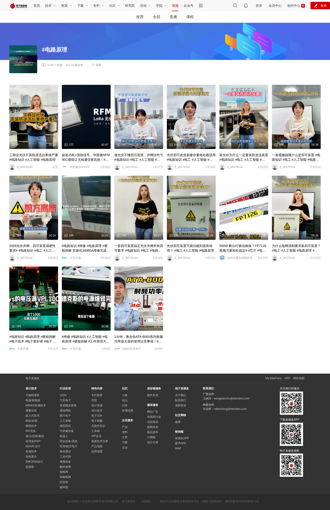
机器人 (64, 436)
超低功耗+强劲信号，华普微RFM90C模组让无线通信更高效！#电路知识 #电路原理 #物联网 (86, 157)
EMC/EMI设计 (34, 461)
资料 (125, 432)
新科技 (64, 487)
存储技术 (31, 451)
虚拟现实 (65, 426)
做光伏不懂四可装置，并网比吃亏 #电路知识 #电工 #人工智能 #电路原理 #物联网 (138, 157)
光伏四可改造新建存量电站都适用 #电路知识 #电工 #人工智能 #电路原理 (191, 157)
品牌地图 (96, 451)
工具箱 (95, 431)
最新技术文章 (99, 441)
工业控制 (65, 456)
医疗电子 (65, 415)
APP (287, 378)
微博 (178, 422)
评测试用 (127, 410)
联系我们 (180, 400)
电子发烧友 (129, 501)
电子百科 (96, 415)
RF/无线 (31, 431)
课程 (190, 17)
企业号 (188, 5)
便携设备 (65, 461)
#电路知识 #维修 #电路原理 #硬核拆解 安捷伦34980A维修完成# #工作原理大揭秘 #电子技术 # (85, 248)
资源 (65, 5)
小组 (125, 395)
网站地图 (298, 378)
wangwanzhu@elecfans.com (232, 398)
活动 (143, 5)
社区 (113, 5)
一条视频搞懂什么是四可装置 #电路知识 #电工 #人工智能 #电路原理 (296, 157)
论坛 (125, 400)
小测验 (151, 437)
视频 (175, 5)
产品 (125, 427)
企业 (125, 447)
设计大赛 (152, 442)
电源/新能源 (33, 400)
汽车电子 (65, 400)
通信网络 (65, 410)
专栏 (97, 5)
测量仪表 (31, 410)
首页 (36, 5)
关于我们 (180, 395)
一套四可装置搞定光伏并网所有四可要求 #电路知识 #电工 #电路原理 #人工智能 (138, 248)
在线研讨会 (154, 416)
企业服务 (127, 420)
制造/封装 (31, 420)
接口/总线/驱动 (35, 436)
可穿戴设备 (67, 431)
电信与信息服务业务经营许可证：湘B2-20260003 (190, 501)
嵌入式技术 (33, 415)
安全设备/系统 (68, 441)
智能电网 (65, 477)
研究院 (130, 5)
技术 (49, 5)
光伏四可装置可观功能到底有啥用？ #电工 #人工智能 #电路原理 (190, 248)
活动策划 (152, 422)
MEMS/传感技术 (36, 405)
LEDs (63, 395)
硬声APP (180, 443)
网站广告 (152, 411)
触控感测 (65, 466)
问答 (125, 405)
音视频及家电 (68, 405)
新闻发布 (152, 427)
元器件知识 (98, 426)
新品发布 (152, 432)
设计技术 (96, 410)
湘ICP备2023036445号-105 (242, 501)
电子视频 (96, 420)
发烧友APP (182, 438)
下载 (81, 5)
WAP (178, 448)
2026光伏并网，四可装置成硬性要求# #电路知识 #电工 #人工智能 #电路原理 (32, 248)
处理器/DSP (33, 441)
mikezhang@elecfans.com (230, 409)
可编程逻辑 (33, 395)
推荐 (140, 17)
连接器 (30, 466)
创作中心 (293, 5)
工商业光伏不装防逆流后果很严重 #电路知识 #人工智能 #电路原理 (33, 157)
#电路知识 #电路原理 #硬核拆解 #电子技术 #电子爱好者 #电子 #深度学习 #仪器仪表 (32, 339)
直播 (173, 17)
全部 (156, 17)
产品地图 (96, 446)
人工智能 (65, 420)
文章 (125, 437)
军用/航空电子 (68, 446)
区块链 (64, 482)
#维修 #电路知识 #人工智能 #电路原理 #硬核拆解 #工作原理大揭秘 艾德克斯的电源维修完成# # (85, 339)
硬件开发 (152, 395)
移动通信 (65, 451)
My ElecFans (273, 378)
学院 (159, 5)
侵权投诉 (180, 405)
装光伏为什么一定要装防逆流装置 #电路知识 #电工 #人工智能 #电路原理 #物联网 (243, 157)
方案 (125, 442)
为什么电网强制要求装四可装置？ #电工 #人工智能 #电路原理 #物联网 (296, 248)
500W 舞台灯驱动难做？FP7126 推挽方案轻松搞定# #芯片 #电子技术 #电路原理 (242, 248)
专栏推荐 (96, 395)
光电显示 (31, 456)
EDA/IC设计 (33, 446)
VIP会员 (96, 436)
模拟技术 (31, 426)
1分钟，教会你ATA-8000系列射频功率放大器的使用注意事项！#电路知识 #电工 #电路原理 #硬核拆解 (138, 339)
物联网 (64, 472)
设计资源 (96, 405)
